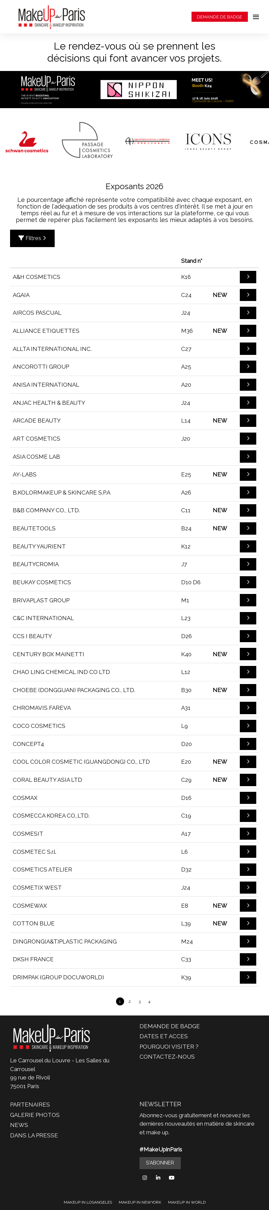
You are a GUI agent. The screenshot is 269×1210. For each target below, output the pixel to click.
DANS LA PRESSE (34, 1135)
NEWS (19, 1125)
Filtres (32, 238)
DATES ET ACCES (164, 1036)
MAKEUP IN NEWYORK (140, 1202)
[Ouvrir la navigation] (256, 16)
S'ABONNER (160, 1163)
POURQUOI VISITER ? (169, 1046)
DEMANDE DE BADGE (219, 16)
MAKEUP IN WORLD (187, 1202)
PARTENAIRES (30, 1104)
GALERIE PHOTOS (35, 1115)
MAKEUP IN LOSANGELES (88, 1202)
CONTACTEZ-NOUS (167, 1056)
